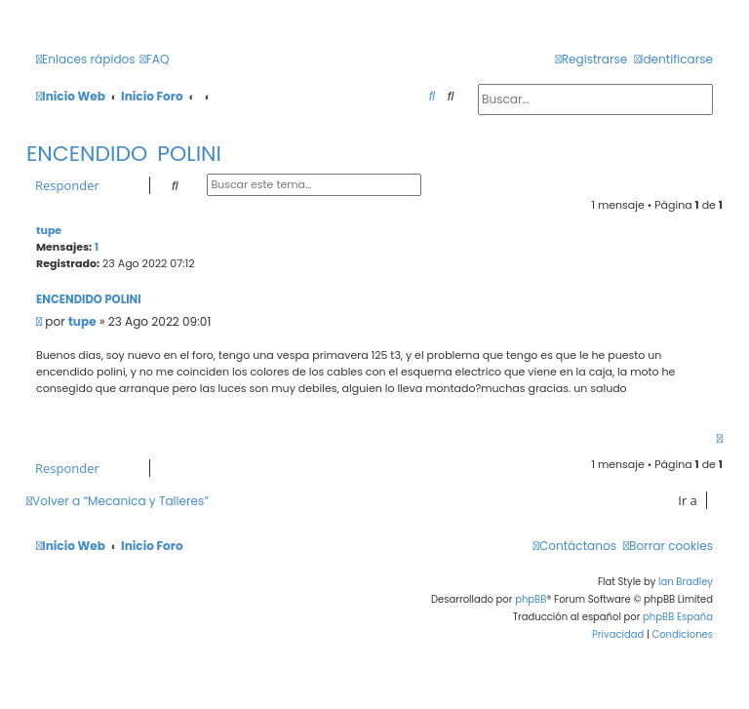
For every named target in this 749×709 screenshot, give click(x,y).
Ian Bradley (685, 581)
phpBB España (678, 617)
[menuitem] (155, 60)
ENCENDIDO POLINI (123, 153)
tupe (48, 230)
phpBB (530, 599)
